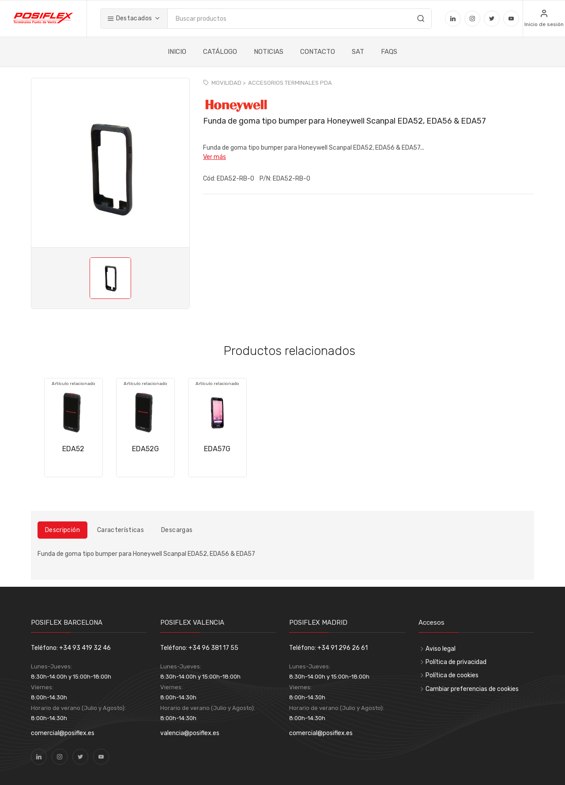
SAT (358, 52)
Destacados (129, 18)
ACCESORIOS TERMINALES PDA (290, 82)
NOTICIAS (268, 52)
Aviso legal (441, 649)
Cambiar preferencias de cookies (472, 689)
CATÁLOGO (220, 52)
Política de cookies (452, 675)
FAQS (389, 52)
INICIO (177, 52)
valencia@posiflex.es (189, 733)
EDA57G (217, 449)
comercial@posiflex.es (62, 733)
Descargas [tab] (176, 530)
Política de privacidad (456, 662)
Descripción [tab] (62, 530)
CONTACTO (317, 52)
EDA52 (73, 449)
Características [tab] (120, 530)
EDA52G (145, 449)
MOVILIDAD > (228, 82)
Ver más (214, 157)
